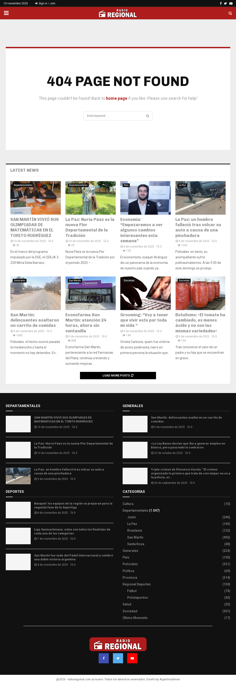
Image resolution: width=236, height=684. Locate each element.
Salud (127, 604)
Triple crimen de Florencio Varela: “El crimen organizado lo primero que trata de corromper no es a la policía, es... (190, 473)
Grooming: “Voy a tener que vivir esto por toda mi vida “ (144, 320)
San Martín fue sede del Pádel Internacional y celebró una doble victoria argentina (73, 557)
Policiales (130, 564)
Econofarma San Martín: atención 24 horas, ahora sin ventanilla (85, 322)
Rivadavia (134, 530)
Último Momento (135, 618)
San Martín (75, 280)
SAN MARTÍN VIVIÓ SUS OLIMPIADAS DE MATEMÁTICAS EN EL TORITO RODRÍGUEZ (34, 227)
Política (128, 571)
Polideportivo (137, 597)
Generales (19, 280)
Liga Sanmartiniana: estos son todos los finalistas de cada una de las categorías (72, 531)
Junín (131, 517)
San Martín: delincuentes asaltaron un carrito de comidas (34, 320)
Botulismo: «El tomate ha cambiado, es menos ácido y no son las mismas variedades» (200, 322)
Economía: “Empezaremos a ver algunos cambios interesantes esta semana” (141, 230)
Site (15, 582)
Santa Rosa (135, 544)
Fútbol (132, 591)
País (126, 185)
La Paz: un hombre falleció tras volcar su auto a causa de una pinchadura (198, 227)
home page (116, 98)
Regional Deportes (137, 584)
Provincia (130, 577)
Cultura (128, 504)
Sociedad (129, 280)
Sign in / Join (45, 3)
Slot (9, 582)
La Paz (182, 185)
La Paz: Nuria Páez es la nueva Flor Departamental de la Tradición (90, 227)
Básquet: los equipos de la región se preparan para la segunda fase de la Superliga (73, 505)
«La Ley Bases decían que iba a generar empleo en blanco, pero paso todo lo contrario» (188, 445)
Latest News (24, 170)
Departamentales (23, 185)
